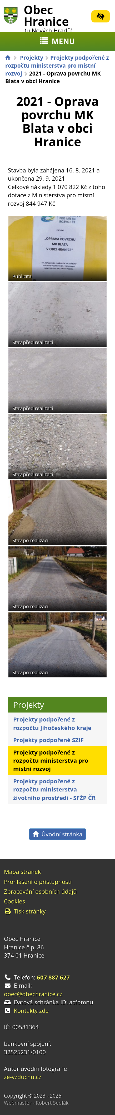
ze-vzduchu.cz (22, 1077)
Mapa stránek (22, 871)
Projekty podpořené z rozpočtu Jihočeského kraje (52, 723)
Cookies (14, 901)
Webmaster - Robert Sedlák (36, 1102)
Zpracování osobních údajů (40, 891)
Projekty (31, 57)
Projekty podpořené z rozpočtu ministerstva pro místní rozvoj (57, 65)
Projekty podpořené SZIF (48, 740)
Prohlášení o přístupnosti (38, 882)
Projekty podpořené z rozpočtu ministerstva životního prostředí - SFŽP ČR (54, 789)
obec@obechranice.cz (33, 994)
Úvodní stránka (57, 834)
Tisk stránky (25, 911)
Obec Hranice (48, 18)
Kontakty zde (31, 1010)
